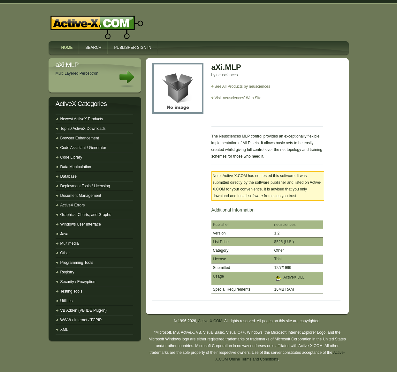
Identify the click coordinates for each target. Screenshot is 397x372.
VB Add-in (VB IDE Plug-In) (83, 310)
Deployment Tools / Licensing (85, 186)
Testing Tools (71, 291)
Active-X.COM (83, 21)
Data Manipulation (75, 167)
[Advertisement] (248, 115)
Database (68, 176)
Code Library (71, 157)
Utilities (66, 301)
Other (65, 253)
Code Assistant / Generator (83, 147)
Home (67, 47)
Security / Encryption (77, 281)
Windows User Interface (80, 224)
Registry (67, 272)
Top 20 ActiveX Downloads (83, 128)
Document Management (80, 195)
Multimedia (69, 243)
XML (64, 329)
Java (64, 234)
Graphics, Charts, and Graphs (85, 214)
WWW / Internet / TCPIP (81, 320)
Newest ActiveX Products (81, 119)
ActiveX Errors (72, 205)
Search (94, 47)
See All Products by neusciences (242, 86)
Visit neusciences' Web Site (238, 98)
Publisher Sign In (132, 47)
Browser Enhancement (79, 138)
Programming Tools (76, 262)
